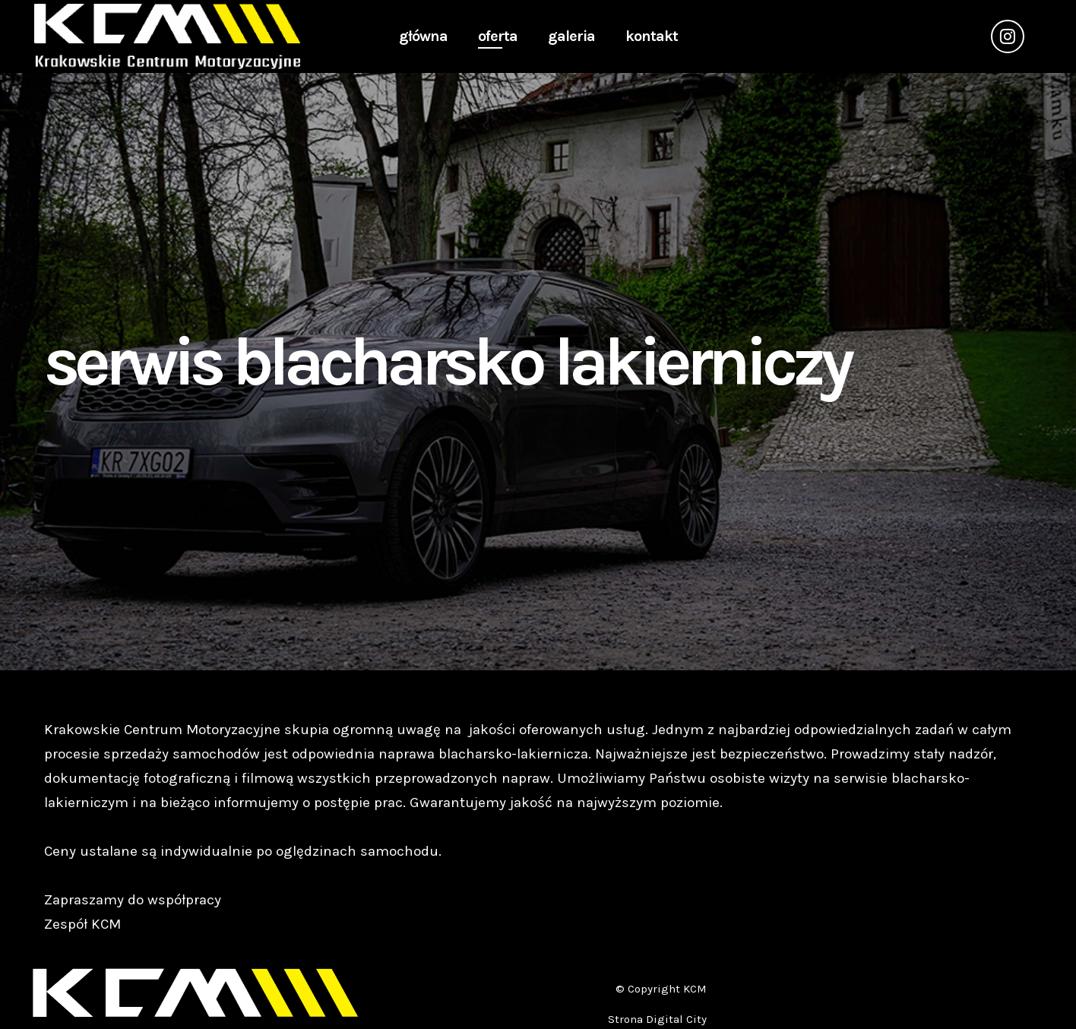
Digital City (676, 1019)
